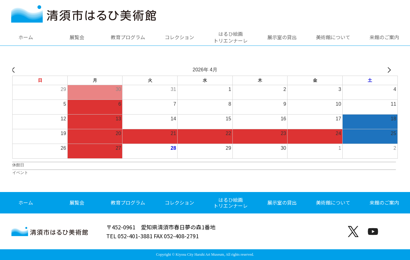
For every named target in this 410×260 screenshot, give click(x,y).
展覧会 (77, 37)
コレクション (179, 37)
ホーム (25, 37)
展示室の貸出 (282, 37)
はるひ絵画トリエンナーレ (230, 37)
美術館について (333, 37)
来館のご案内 (384, 37)
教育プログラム (128, 37)
